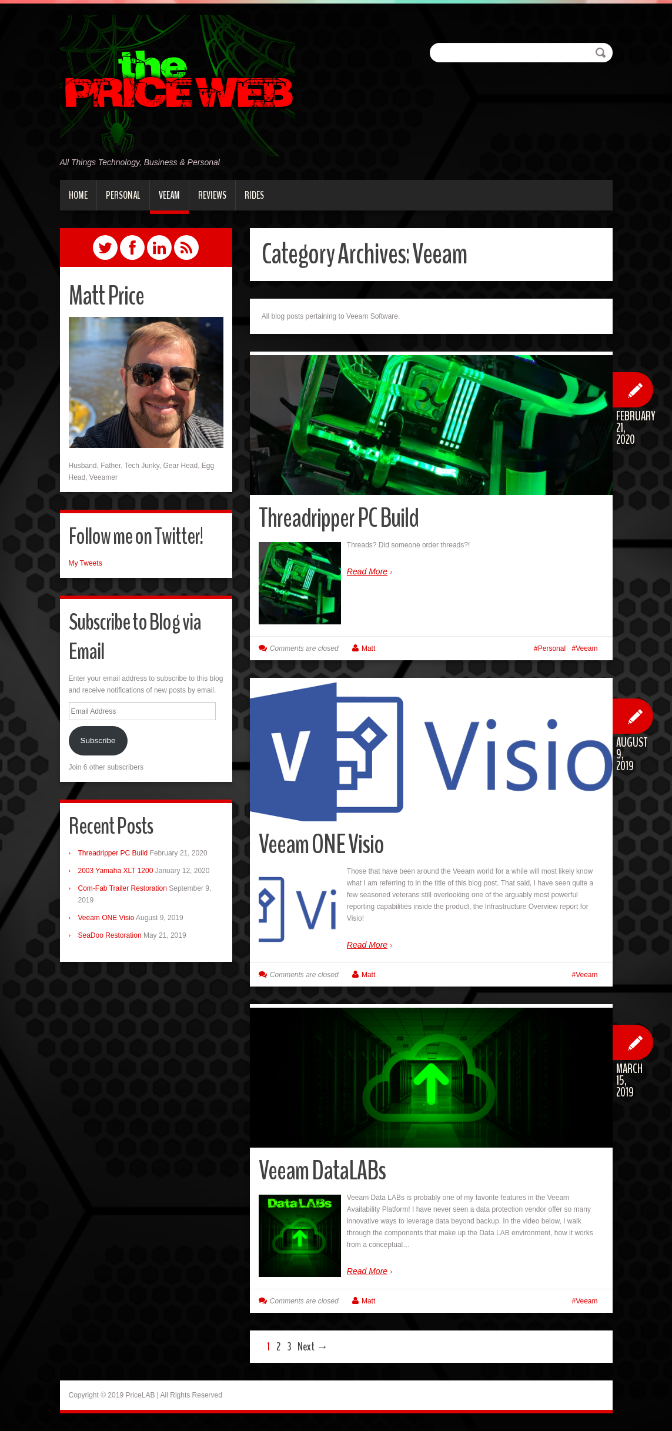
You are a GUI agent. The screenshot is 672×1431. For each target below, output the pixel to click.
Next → (312, 1347)
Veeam (169, 195)
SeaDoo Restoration (110, 935)
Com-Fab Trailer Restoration (122, 888)
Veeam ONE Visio (321, 844)
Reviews (212, 195)
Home (78, 195)
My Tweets (85, 563)
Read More (367, 571)
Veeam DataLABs (322, 1171)
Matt (368, 648)
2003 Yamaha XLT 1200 (115, 871)
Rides (254, 195)
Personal (123, 195)
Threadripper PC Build (339, 518)
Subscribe (97, 740)
